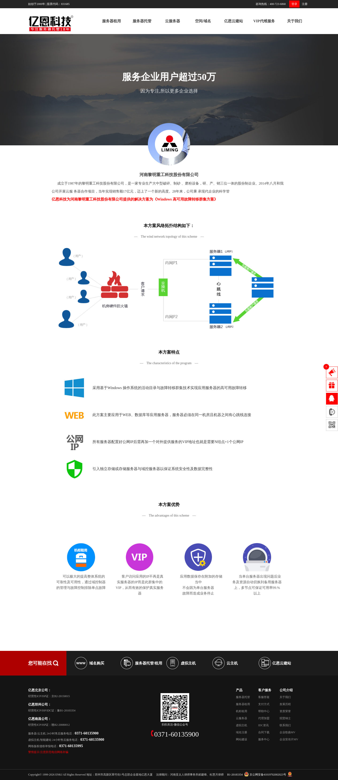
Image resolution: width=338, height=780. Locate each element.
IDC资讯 (263, 725)
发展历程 (285, 704)
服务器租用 (111, 21)
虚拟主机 (188, 663)
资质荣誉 (285, 711)
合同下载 (263, 732)
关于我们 (294, 21)
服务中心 (263, 739)
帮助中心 (263, 711)
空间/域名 (203, 21)
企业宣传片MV (289, 739)
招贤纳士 (285, 718)
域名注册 (241, 732)
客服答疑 (263, 697)
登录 (294, 4)
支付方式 (263, 704)
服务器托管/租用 (148, 663)
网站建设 (241, 739)
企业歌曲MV (287, 732)
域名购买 (96, 663)
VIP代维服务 (264, 21)
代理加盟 (263, 718)
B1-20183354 (235, 774)
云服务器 (172, 21)
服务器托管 (142, 21)
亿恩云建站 (233, 21)
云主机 (232, 663)
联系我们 (285, 725)
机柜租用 (241, 711)
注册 (304, 4)
